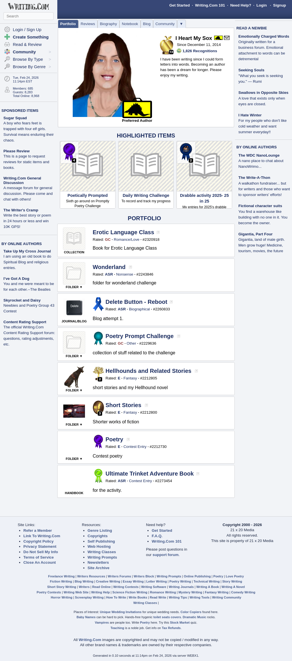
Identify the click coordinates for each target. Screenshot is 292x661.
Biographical (139, 309)
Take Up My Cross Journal (27, 251)
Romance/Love (126, 239)
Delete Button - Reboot (136, 302)
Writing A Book (207, 587)
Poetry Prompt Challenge (140, 336)
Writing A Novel (233, 587)
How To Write (116, 597)
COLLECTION (74, 252)
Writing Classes (102, 552)
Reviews (88, 24)
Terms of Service (38, 557)
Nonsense (124, 274)
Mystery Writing (190, 592)
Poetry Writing (180, 581)
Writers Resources (91, 576)
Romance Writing (163, 592)
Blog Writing (84, 581)
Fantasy (130, 378)
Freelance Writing (61, 576)
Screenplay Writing (89, 597)
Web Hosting (99, 546)
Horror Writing (61, 597)
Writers (84, 587)
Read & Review (27, 44)
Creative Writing (108, 581)
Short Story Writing (61, 587)
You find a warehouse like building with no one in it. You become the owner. (262, 217)
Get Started (179, 5)
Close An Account (39, 562)
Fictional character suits (260, 206)
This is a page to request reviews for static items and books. (26, 162)
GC (108, 239)
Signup (279, 5)
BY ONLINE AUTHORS (21, 244)
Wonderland (109, 267)
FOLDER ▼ (74, 287)
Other (131, 343)
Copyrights (98, 536)
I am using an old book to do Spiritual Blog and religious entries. (27, 262)
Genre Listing (100, 530)
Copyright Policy (38, 541)
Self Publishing (101, 541)
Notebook (130, 24)
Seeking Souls (251, 70)
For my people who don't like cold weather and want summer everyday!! (262, 126)
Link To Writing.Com (41, 536)
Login (261, 5)
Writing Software (153, 587)
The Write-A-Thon (254, 177)
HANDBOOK (74, 493)
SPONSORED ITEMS (19, 110)
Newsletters (98, 562)
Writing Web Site (76, 592)
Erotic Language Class (123, 232)
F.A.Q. (157, 536)
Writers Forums (119, 576)
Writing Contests (126, 587)
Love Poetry (235, 576)
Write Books (138, 597)
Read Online (101, 587)
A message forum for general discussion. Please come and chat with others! (28, 193)
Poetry (114, 439)
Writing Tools (200, 597)
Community (165, 24)
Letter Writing (156, 581)
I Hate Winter (249, 115)
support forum (166, 555)
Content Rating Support (24, 322)
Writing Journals (181, 587)
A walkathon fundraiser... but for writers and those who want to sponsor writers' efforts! (264, 189)
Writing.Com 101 (210, 5)
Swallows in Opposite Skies (263, 92)
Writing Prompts (102, 557)
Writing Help (100, 592)
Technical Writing (207, 581)
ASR (109, 274)
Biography (108, 24)
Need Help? (240, 5)
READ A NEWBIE (251, 28)
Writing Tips (178, 597)
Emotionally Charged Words (263, 36)
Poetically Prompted (88, 195)
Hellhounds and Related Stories (148, 371)
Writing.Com (90, 640)
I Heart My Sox (193, 38)
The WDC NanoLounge (258, 155)
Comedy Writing (243, 592)
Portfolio (68, 24)
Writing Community (226, 597)
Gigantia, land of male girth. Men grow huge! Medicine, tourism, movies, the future (261, 245)
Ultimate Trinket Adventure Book (150, 473)
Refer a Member (37, 530)
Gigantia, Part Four (255, 234)
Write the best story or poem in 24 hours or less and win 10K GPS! (27, 221)
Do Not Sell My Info (40, 552)
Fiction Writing (61, 581)
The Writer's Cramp (20, 210)
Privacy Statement (39, 546)
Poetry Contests (49, 592)
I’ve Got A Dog (16, 278)
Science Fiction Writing (129, 592)
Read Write (158, 597)
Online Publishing (197, 576)
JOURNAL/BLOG (74, 321)
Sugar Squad (15, 118)
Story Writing (232, 581)
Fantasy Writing (216, 592)
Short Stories (123, 405)
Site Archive (99, 568)
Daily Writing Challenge (146, 195)
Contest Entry (135, 446)
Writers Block (144, 576)
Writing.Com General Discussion (22, 180)
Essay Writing (133, 581)
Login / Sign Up (27, 29)
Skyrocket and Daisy (21, 300)
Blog (147, 24)
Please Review (16, 151)
